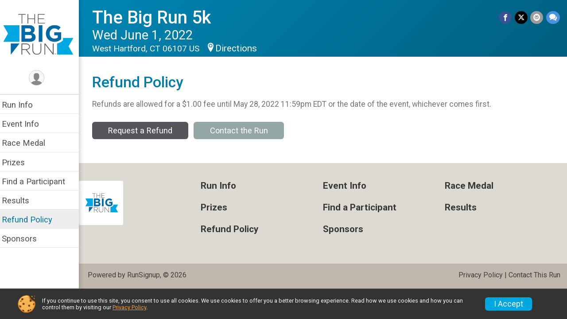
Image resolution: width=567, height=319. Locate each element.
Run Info (22, 104)
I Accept (508, 304)
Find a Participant (38, 181)
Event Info (25, 123)
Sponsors (24, 238)
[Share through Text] (553, 17)
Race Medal (28, 143)
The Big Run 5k (156, 17)
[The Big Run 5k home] (42, 34)
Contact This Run (534, 275)
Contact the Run (244, 130)
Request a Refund (145, 130)
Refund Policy (32, 219)
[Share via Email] (537, 17)
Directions (241, 48)
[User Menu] (42, 78)
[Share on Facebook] (506, 17)
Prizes (18, 162)
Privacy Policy (480, 275)
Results (21, 200)
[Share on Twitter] (521, 17)
